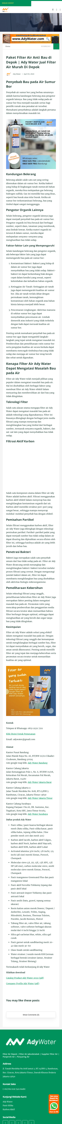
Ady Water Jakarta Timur (40, 798)
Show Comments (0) (31, 1015)
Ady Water (7, 1101)
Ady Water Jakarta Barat (40, 782)
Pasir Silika (8, 1105)
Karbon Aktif (9, 1109)
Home (7, 46)
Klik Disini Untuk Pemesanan (20, 734)
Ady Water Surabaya (38, 814)
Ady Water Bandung (37, 763)
